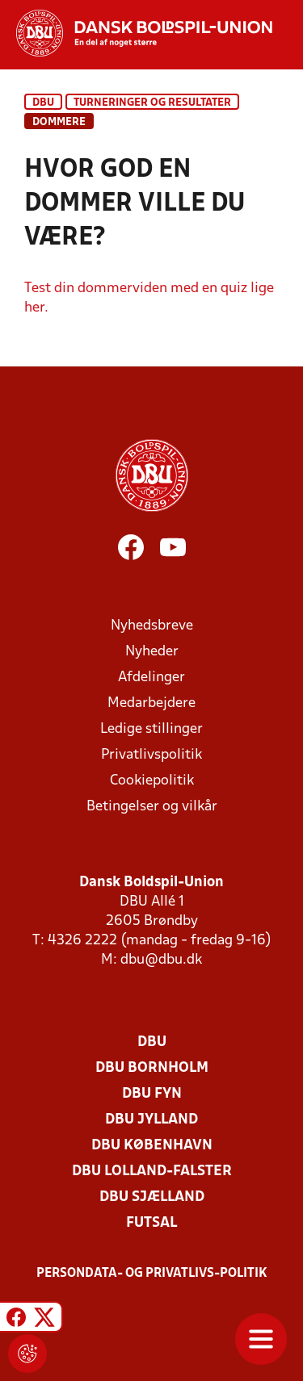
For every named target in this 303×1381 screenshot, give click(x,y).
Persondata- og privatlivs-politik (151, 1273)
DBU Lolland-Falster (152, 1171)
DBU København (152, 1146)
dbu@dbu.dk (161, 960)
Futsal (151, 1223)
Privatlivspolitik (151, 755)
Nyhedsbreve (152, 626)
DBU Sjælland (151, 1197)
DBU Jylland (151, 1120)
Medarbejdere (151, 703)
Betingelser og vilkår (151, 807)
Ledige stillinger (151, 729)
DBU (43, 103)
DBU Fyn (152, 1094)
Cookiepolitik (152, 781)
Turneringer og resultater (152, 103)
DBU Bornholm (151, 1068)
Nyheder (152, 652)
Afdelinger (151, 677)
